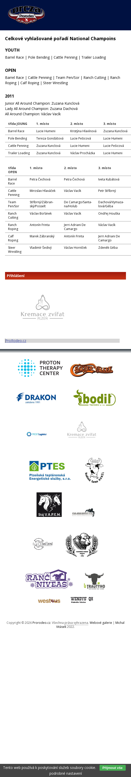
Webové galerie (101, 623)
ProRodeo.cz (15, 340)
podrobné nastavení (65, 773)
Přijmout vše (113, 768)
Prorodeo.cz (41, 623)
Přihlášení (15, 276)
